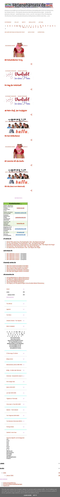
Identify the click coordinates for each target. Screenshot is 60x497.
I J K (7, 443)
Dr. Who (17, 22)
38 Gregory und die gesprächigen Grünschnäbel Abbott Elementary (25, 283)
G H (7, 442)
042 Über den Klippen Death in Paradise (18, 271)
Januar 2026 (11, 294)
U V (27, 27)
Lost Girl (41, 22)
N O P (7, 446)
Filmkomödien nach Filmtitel (15, 343)
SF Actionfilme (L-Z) (15, 346)
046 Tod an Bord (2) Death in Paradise (17, 265)
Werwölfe (9, 454)
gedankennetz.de (20, 217)
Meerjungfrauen (11, 457)
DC (10, 342)
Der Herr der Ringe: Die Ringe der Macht (15, 32)
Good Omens (31, 32)
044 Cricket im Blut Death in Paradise (17, 268)
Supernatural (41, 32)
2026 (7, 292)
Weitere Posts (18, 197)
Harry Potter (10, 452)
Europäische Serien (15, 348)
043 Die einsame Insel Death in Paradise (18, 270)
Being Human (32, 22)
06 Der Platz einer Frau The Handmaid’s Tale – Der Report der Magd (26, 242)
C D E (7, 440)
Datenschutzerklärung (9, 483)
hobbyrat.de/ (20, 208)
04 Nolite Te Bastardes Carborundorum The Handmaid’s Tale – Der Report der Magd (30, 244)
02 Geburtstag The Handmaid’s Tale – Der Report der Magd (23, 247)
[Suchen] (56, 5)
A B (7, 439)
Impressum (6, 485)
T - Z (7, 449)
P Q (49, 26)
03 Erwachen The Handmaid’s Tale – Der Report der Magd (23, 246)
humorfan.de (20, 223)
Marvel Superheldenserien (15, 340)
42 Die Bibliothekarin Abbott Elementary (18, 277)
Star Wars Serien (15, 339)
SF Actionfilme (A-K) (15, 345)
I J (32, 26)
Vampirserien (8, 22)
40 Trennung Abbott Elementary (16, 280)
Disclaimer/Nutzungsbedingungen (12, 484)
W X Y (33, 27)
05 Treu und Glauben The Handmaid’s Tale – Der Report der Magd (25, 243)
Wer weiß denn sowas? (13, 253)
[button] (31, 64)
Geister (8, 458)
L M (7, 445)
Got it (35, 495)
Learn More (27, 495)
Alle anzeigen (8, 40)
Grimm (23, 22)
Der (17, 26)
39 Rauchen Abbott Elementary (15, 281)
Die (20, 26)
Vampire (8, 455)
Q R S (7, 448)
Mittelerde (9, 451)
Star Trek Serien (15, 337)
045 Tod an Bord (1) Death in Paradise (17, 267)
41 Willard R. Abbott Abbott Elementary (18, 279)
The (23, 27)
